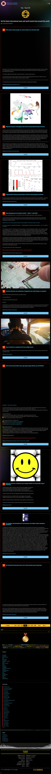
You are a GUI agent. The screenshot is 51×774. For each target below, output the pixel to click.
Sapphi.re (16, 769)
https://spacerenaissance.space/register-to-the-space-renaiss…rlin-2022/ (25, 222)
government (13, 253)
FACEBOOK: (19, 755)
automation (4, 671)
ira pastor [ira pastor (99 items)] (38, 646)
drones (10, 614)
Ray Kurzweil (4, 659)
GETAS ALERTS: (28, 757)
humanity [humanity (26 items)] (24, 646)
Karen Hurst (6, 698)
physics (16, 310)
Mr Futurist (4, 737)
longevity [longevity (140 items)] (4, 647)
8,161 (29, 625)
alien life (11, 253)
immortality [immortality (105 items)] (29, 646)
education (15, 441)
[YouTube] (40, 770)
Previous (8, 625)
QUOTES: (27, 766)
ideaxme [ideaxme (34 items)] (26, 646)
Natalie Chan (6, 713)
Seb (4, 719)
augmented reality (5, 670)
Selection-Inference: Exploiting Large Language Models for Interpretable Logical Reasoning (25, 484)
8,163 (35, 625)
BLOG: (27, 758)
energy (16, 201)
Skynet (3, 662)
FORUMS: (23, 766)
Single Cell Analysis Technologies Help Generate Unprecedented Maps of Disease (25, 127)
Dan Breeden (6, 692)
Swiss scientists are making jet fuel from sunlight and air (19, 347)
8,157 (15, 625)
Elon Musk (18, 441)
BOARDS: (27, 760)
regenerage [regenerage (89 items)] (17, 647)
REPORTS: (27, 761)
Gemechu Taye (6, 696)
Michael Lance (6, 720)
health (12, 614)
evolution (18, 151)
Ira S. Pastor (6, 724)
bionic (3, 676)
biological (4, 675)
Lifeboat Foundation (7, 769)
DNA (3, 658)
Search (49, 632)
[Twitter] (36, 770)
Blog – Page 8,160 (25, 8)
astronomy (4, 669)
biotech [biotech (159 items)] (27, 645)
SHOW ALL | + (3, 727)
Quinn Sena (6, 354)
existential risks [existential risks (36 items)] (4, 646)
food (11, 354)
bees (3, 672)
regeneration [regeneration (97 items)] (22, 647)
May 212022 (4, 30)
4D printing (4, 656)
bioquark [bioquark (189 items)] (23, 645)
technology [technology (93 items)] (38, 647)
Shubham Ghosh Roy (7, 689)
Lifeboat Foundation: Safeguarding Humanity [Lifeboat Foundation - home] (23, 3)
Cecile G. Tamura (7, 705)
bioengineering (4, 674)
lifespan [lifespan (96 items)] (47, 646)
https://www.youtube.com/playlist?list (15, 421)
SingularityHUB (5, 741)
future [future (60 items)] (10, 646)
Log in (3, 23)
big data (3, 673)
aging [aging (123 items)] (3, 645)
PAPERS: (27, 764)
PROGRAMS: (27, 763)
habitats (17, 253)
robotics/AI (18, 84)
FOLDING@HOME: (19, 763)
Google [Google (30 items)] (14, 646)
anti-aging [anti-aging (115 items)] (10, 645)
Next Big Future (5, 738)
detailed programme (7, 225)
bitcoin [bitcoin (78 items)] (35, 645)
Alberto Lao (6, 709)
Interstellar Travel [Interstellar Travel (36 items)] (34, 646)
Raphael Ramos (6, 712)
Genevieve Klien (6, 686)
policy (19, 253)
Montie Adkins (6, 723)
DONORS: (22, 760)
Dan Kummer (6, 505)
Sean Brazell (6, 715)
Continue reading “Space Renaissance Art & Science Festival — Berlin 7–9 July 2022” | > (17, 250)
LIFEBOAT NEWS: (28, 755)
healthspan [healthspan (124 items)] (20, 646)
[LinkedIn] (38, 770)
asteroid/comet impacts (6, 668)
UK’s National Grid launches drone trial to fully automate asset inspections (24, 565)
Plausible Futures (5, 739)
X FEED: (20, 758)
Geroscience (4, 734)
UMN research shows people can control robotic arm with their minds (22, 30)
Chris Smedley (6, 725)
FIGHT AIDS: (20, 761)
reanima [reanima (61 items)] (14, 647)
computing (13, 310)
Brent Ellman (6, 717)
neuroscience (21, 441)
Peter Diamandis (5, 657)
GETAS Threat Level (25, 752)
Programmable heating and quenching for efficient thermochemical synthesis (24, 195)
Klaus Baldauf (6, 704)
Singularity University (6, 661)
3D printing (4, 655)
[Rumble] (42, 770)
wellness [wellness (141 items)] (47, 647)
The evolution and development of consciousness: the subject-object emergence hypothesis (25, 524)
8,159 (22, 625)
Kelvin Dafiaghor (7, 697)
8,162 (32, 625)
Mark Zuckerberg (5, 663)
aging (3, 664)
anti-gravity (4, 666)
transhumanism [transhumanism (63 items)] (42, 647)
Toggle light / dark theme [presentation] (49, 3)
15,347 (39, 625)
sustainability (27, 441)
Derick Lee (5, 708)
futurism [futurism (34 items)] (12, 646)
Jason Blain (6, 721)
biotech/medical (14, 84)
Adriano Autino (7, 253)
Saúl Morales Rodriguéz (8, 201)
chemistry (13, 201)
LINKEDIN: (19, 757)
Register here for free (6, 222)
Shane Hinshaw (6, 711)
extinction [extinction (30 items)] (8, 646)
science (21, 253)
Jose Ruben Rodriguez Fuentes (9, 441)
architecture (4, 667)
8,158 (18, 625)
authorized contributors (9, 23)
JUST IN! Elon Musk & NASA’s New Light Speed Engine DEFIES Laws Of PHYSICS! (25, 366)
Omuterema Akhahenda (8, 84)
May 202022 (4, 347)
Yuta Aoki (5, 707)
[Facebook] (34, 770)
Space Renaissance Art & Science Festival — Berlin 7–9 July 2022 (22, 213)
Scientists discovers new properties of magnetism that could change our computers (26, 291)
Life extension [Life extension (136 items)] (43, 646)
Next (44, 625)
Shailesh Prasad (7, 693)
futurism (10, 505)
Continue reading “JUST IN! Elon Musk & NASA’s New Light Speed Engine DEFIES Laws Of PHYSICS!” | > (19, 438)
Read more (25, 88)
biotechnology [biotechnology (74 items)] (31, 645)
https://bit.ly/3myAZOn (12, 405)
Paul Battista (6, 694)
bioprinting (4, 677)
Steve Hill (5, 716)
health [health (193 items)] (16, 646)
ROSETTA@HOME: (19, 764)
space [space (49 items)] (31, 647)
